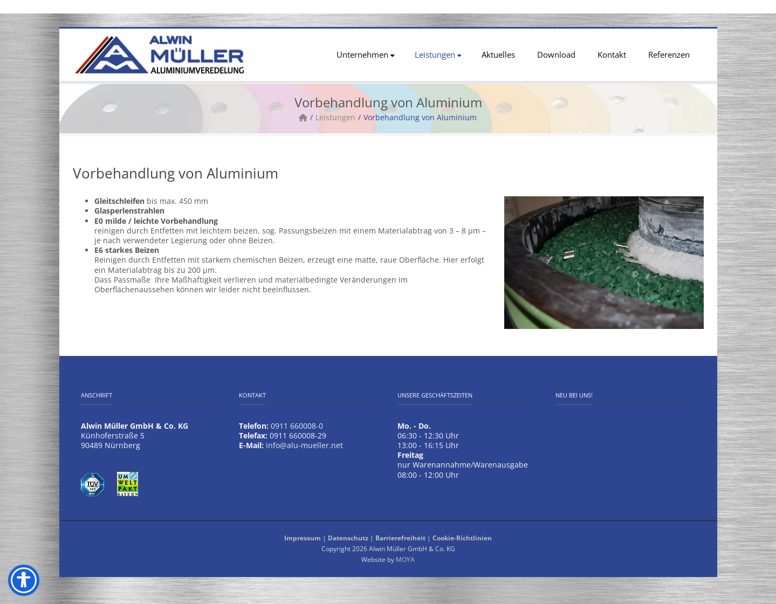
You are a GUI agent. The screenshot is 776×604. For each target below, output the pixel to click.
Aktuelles (498, 54)
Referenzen (669, 54)
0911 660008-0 (297, 426)
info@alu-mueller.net (304, 445)
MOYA (405, 559)
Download (556, 54)
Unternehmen (366, 54)
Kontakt (612, 54)
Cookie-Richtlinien (462, 538)
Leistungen (438, 54)
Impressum (302, 538)
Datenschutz (348, 538)
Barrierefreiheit (400, 538)
